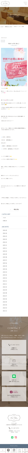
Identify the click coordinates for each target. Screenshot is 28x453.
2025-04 (5, 269)
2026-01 (5, 242)
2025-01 (5, 278)
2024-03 (5, 308)
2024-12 (5, 281)
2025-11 (5, 248)
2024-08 (5, 293)
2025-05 (5, 266)
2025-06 (5, 263)
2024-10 (5, 287)
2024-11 (5, 284)
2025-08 (5, 257)
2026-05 (5, 230)
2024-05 (5, 302)
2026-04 (5, 233)
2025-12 (5, 245)
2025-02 (5, 275)
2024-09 (5, 290)
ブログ (4, 217)
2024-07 (5, 296)
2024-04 (5, 305)
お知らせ (5, 220)
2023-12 (5, 311)
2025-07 (5, 260)
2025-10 (5, 251)
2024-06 (5, 299)
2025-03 (5, 272)
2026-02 (5, 239)
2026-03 (5, 236)
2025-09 (5, 254)
